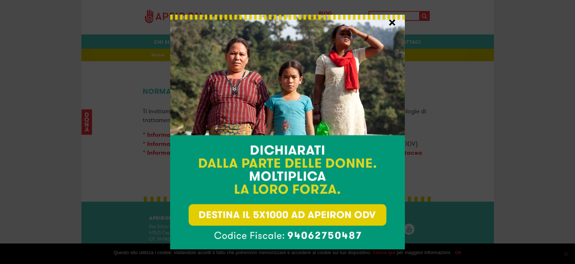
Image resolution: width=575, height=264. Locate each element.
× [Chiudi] (392, 21)
